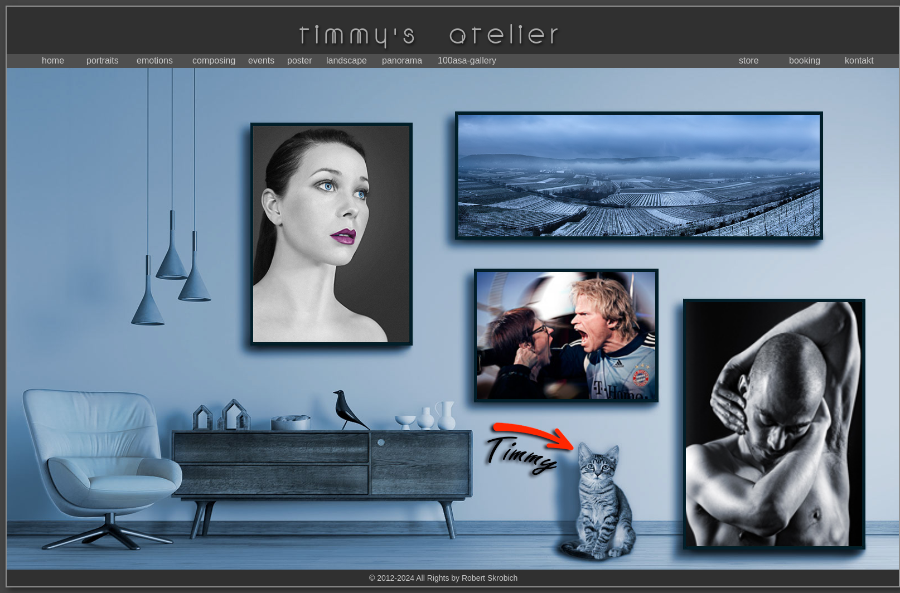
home (53, 60)
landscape (346, 60)
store (749, 60)
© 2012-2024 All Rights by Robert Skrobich (443, 577)
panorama (402, 60)
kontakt (859, 60)
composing (213, 60)
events (261, 60)
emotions (155, 60)
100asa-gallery (467, 60)
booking (804, 60)
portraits (102, 60)
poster (299, 60)
